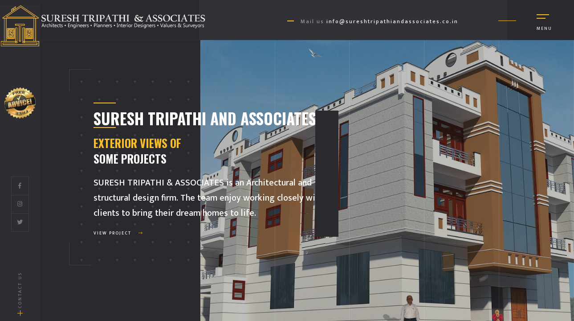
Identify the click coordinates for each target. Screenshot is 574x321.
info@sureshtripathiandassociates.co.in (392, 21)
